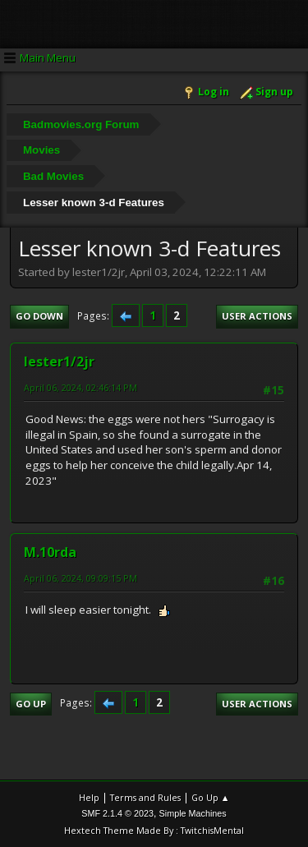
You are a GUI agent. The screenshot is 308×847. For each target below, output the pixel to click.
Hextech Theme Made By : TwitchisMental (154, 830)
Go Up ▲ (210, 797)
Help (89, 797)
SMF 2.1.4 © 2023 (117, 813)
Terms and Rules (145, 797)
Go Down (39, 316)
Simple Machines (193, 813)
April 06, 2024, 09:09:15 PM (80, 578)
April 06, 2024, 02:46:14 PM (80, 387)
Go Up (31, 703)
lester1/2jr (59, 361)
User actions (257, 316)
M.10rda (50, 552)
